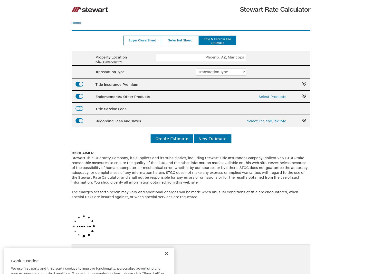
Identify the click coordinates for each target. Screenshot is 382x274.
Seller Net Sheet (180, 40)
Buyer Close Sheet (142, 40)
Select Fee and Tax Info (266, 121)
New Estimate (213, 138)
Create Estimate (171, 138)
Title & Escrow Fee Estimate (217, 41)
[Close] (166, 258)
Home (76, 23)
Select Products (272, 97)
